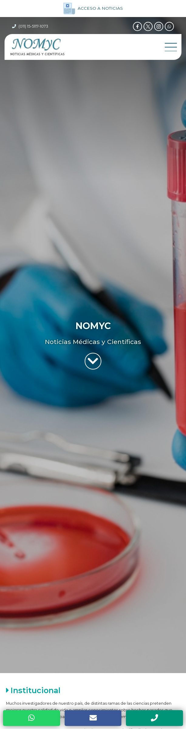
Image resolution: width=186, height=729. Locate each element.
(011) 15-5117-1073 (33, 26)
